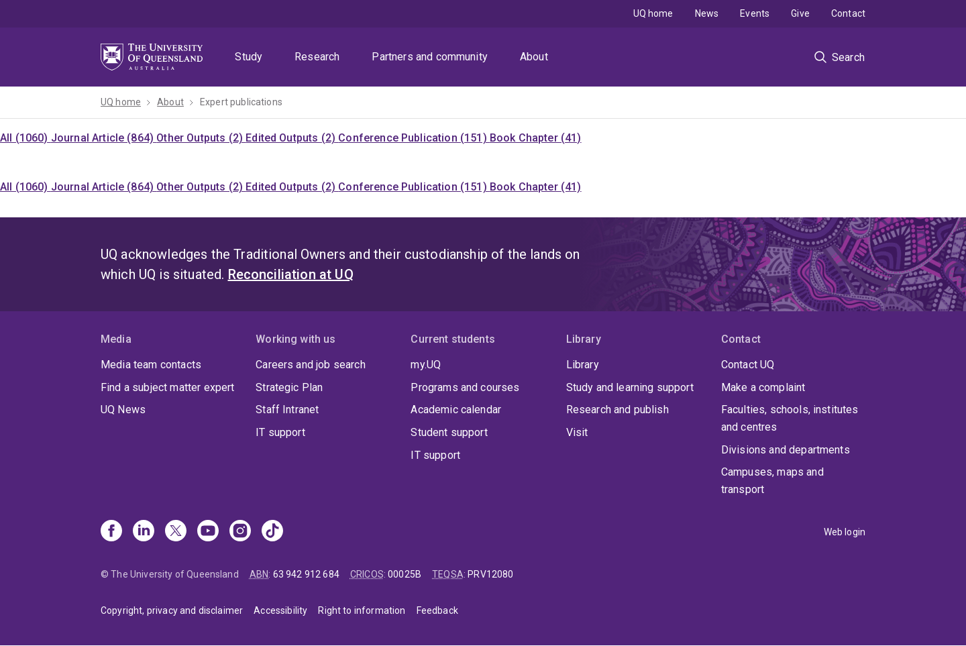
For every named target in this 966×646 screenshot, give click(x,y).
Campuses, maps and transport (772, 481)
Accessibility (280, 610)
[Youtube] (208, 532)
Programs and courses (465, 387)
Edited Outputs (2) (292, 137)
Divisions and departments (785, 449)
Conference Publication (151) (414, 137)
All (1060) (25, 137)
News (707, 13)
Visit (577, 432)
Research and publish (617, 409)
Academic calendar (456, 409)
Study (248, 56)
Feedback (437, 610)
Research (316, 56)
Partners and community (430, 56)
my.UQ (426, 364)
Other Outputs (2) (201, 137)
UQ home (653, 13)
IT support (280, 432)
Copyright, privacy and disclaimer (172, 610)
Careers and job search (311, 364)
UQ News (123, 409)
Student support (449, 432)
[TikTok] (272, 532)
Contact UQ (748, 364)
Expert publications (241, 102)
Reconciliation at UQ (291, 274)
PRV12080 (490, 574)
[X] (175, 532)
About (534, 56)
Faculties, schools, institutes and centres (790, 418)
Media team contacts (151, 364)
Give (800, 13)
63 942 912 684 (306, 574)
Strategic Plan (289, 387)
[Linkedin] (143, 532)
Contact (848, 13)
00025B (404, 574)
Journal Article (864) (104, 137)
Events (754, 13)
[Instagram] (240, 532)
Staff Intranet (287, 409)
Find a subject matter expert (167, 387)
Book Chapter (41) (536, 137)
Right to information (361, 610)
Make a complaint (763, 387)
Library (582, 364)
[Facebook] (111, 532)
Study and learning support (630, 387)
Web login (844, 532)
